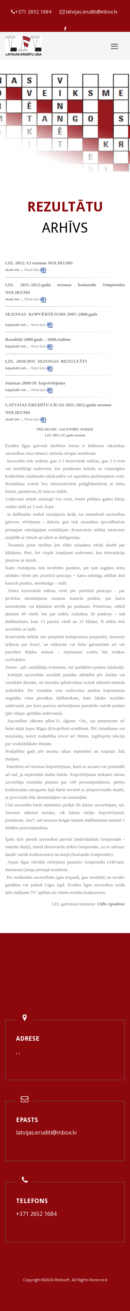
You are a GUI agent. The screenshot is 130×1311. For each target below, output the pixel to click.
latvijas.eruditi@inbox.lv (46, 1132)
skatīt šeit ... (14, 270)
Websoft (62, 1279)
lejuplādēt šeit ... (17, 325)
